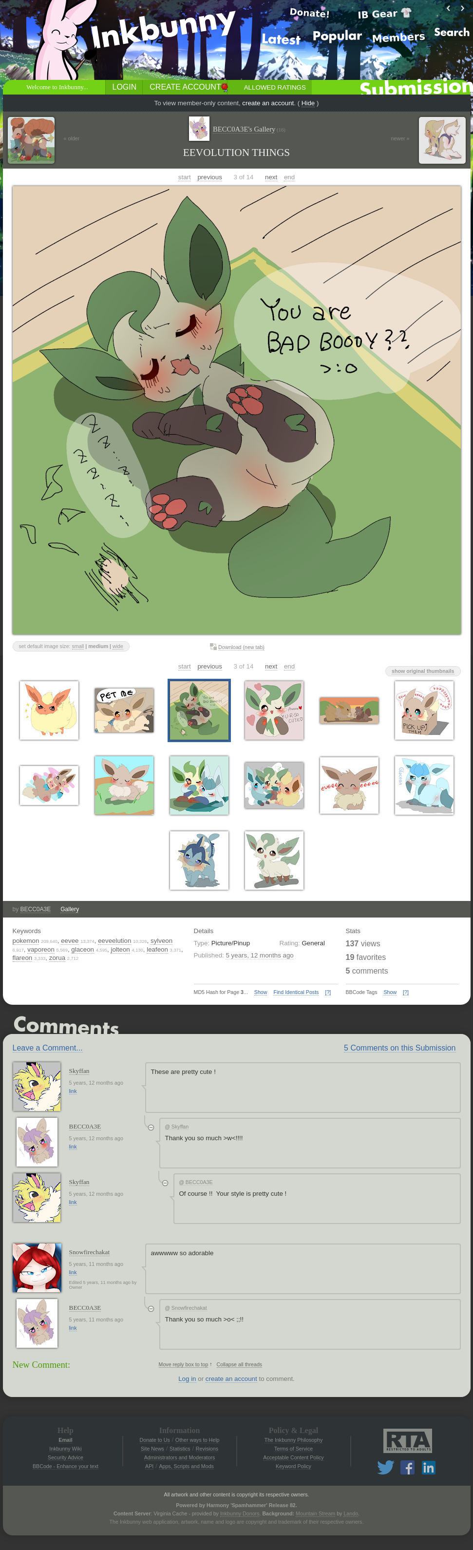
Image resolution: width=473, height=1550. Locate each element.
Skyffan (79, 1070)
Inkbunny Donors (240, 1513)
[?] (328, 992)
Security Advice (65, 1457)
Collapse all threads (240, 1364)
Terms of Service (293, 1449)
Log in (187, 1378)
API (149, 1466)
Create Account (185, 87)
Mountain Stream (315, 1513)
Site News (152, 1449)
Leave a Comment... (48, 1048)
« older (72, 138)
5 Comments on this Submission (399, 1048)
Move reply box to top (183, 1364)
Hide (308, 103)
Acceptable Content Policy (293, 1457)
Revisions (207, 1449)
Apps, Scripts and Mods (186, 1466)
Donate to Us (155, 1440)
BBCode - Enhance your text (65, 1466)
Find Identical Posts (296, 992)
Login (125, 87)
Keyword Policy (293, 1466)
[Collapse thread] (151, 1127)
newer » (400, 138)
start (184, 177)
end (289, 177)
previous (209, 177)
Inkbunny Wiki (65, 1449)
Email (65, 1440)
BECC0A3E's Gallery (249, 129)
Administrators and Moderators (179, 1457)
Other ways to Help (197, 1440)
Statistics (180, 1449)
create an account (268, 103)
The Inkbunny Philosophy (294, 1440)
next (271, 177)
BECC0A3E (35, 909)
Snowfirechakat (89, 1252)
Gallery (69, 909)
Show (260, 992)
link (73, 1091)
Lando (350, 1513)
